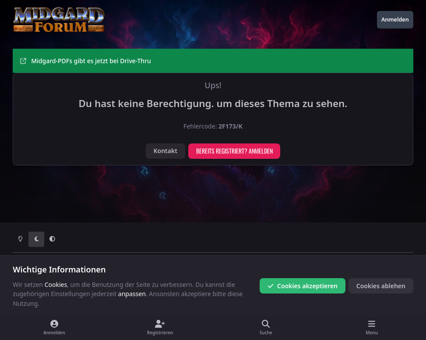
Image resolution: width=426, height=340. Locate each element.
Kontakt (165, 151)
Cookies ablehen (380, 286)
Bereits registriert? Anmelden (234, 150)
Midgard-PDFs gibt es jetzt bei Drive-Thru (85, 61)
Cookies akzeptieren (303, 286)
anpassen (132, 294)
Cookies (56, 284)
